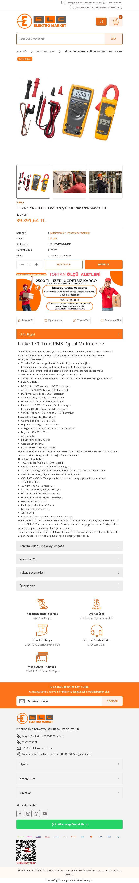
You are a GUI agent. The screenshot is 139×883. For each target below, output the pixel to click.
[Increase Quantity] (36, 264)
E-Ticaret (62, 880)
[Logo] (42, 21)
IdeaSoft (50, 880)
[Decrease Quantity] (22, 264)
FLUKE (53, 238)
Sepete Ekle (64, 264)
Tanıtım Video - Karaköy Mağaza (42, 546)
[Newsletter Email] (69, 701)
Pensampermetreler (78, 232)
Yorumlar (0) (28, 559)
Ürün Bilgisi (27, 334)
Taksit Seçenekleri (32, 572)
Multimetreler (58, 232)
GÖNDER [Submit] (112, 701)
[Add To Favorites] (111, 320)
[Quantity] (29, 264)
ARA (113, 38)
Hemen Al (103, 264)
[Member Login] (101, 21)
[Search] (69, 39)
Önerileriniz (27, 586)
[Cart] (116, 21)
